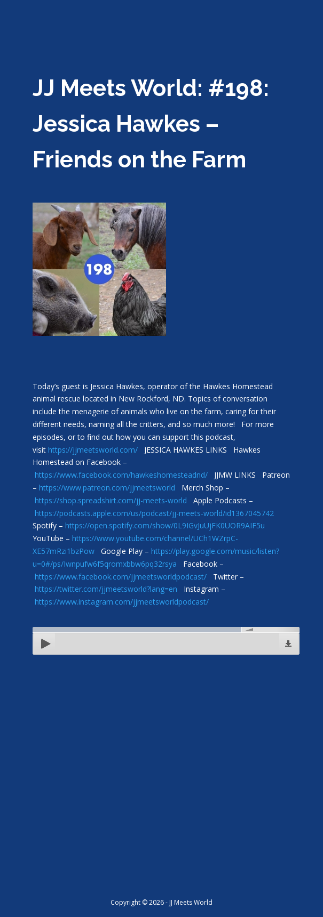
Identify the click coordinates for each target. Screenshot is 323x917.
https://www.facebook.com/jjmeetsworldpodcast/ (121, 577)
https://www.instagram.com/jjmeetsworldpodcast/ (122, 602)
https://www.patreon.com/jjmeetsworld (107, 487)
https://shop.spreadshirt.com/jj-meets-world (111, 500)
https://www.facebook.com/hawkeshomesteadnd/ (121, 475)
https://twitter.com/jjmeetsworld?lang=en (106, 589)
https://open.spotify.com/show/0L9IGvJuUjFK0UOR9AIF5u (165, 525)
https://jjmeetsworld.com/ (93, 450)
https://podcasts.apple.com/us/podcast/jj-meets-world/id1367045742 (154, 513)
